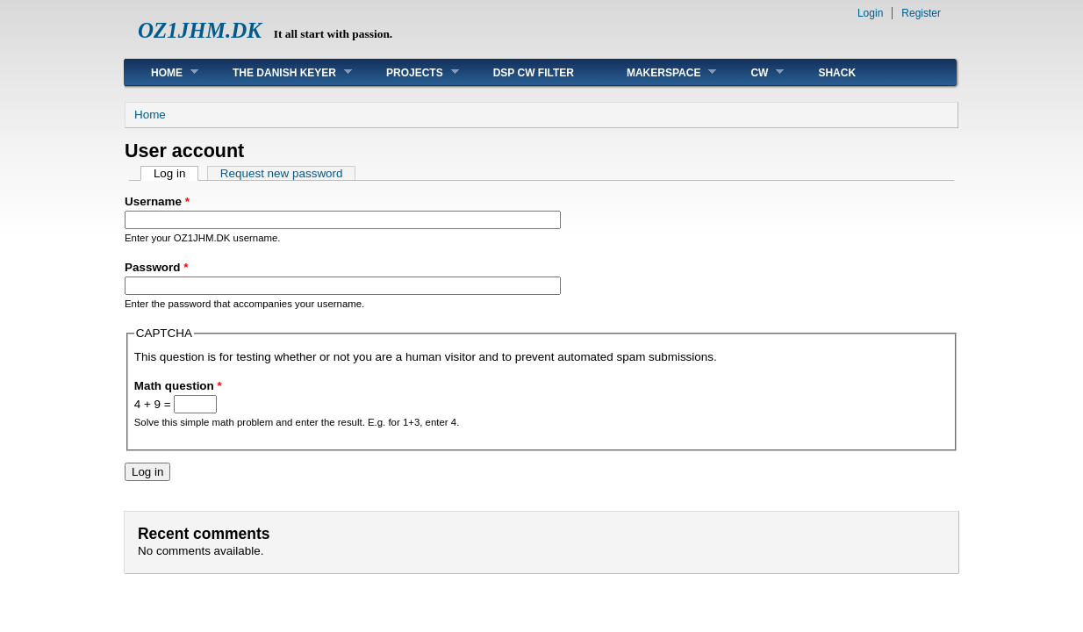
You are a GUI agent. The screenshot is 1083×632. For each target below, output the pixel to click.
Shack (837, 73)
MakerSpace (658, 72)
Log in (176, 173)
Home (161, 72)
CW (754, 72)
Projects (409, 72)
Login (870, 13)
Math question (178, 385)
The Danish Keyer (279, 72)
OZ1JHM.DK (200, 30)
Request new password (281, 173)
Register (921, 13)
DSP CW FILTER (533, 73)
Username (157, 201)
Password (156, 267)
